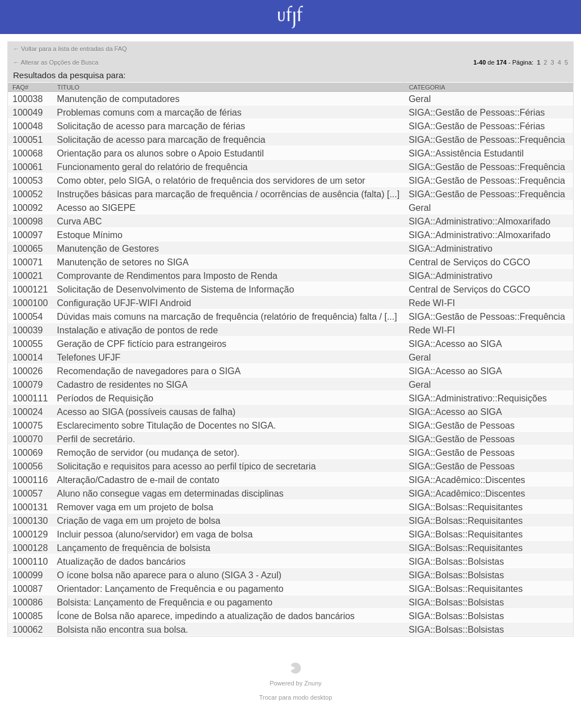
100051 (27, 140)
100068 (27, 153)
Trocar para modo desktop (295, 697)
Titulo (68, 87)
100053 (27, 180)
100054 (27, 316)
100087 (27, 589)
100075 (27, 425)
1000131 (30, 507)
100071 (27, 262)
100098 (27, 221)
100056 (27, 466)
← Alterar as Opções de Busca (55, 62)
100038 (27, 99)
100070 (27, 439)
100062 (27, 629)
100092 (27, 208)
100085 (27, 616)
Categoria (427, 87)
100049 (27, 112)
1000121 (30, 289)
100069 (27, 453)
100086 (27, 602)
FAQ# (20, 87)
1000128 (30, 548)
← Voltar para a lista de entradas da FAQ (70, 48)
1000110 (30, 561)
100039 (27, 330)
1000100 (30, 303)
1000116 (30, 480)
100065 (27, 248)
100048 (27, 126)
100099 (27, 575)
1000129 (30, 534)
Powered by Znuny (296, 674)
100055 (27, 344)
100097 (27, 235)
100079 (27, 385)
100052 (27, 194)
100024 (27, 412)
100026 (27, 371)
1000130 (30, 521)
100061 (27, 167)
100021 (27, 276)
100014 (27, 357)
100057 (27, 493)
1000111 (30, 398)
